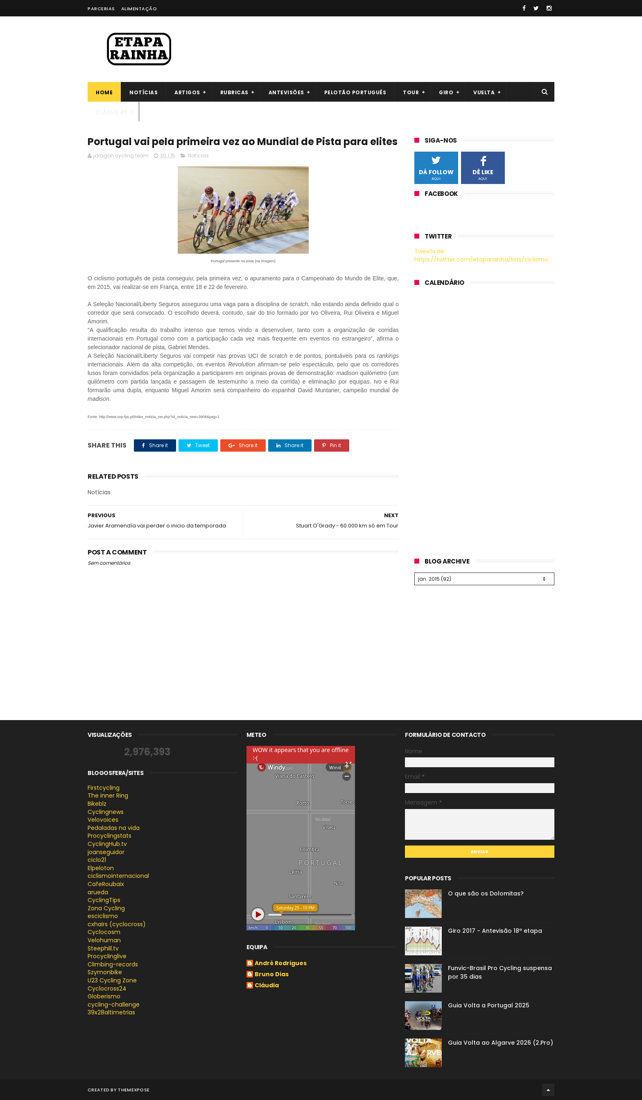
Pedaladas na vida (114, 828)
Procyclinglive (107, 956)
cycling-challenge (114, 1004)
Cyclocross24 (107, 988)
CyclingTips (104, 900)
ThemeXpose (133, 1089)
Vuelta (484, 92)
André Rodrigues (281, 963)
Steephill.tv (103, 948)
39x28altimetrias (111, 1012)
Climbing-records (113, 964)
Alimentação (139, 8)
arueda (98, 892)
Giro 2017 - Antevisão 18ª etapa (495, 931)
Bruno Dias (272, 974)
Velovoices (103, 820)
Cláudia (267, 985)
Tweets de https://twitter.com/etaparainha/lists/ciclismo (481, 255)
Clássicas (111, 112)
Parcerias (101, 8)
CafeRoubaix (106, 884)
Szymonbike (105, 972)
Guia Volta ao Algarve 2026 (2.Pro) (500, 1043)
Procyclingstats (109, 836)
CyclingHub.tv (107, 844)
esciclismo (103, 916)
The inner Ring (108, 795)
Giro (446, 92)
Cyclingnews (106, 812)
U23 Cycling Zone (112, 980)
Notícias (143, 92)
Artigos (187, 92)
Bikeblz (97, 804)
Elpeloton (101, 868)
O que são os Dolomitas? (486, 893)
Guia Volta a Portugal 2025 (488, 1005)
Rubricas (234, 92)
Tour (411, 92)
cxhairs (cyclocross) (117, 924)
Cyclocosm (104, 932)
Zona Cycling (106, 908)
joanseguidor (106, 852)
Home (104, 92)
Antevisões (286, 92)
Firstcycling (104, 788)
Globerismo (104, 996)
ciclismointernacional (118, 876)
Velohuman (104, 940)
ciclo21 (97, 860)
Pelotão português (355, 92)
